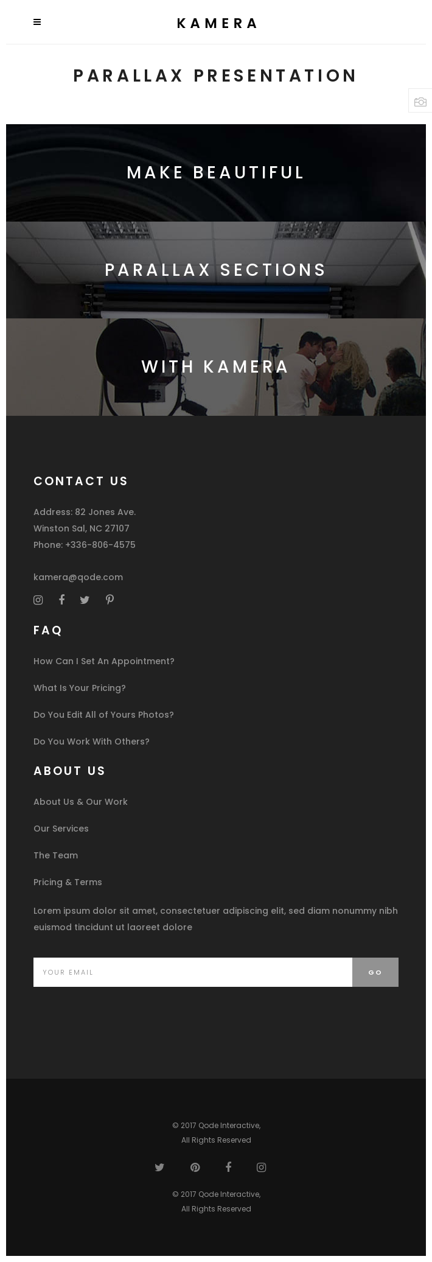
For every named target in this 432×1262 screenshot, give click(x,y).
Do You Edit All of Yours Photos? (103, 715)
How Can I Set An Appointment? (104, 661)
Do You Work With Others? (91, 741)
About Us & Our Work (80, 802)
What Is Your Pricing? (79, 688)
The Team (55, 855)
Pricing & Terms (67, 882)
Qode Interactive (228, 1125)
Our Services (61, 828)
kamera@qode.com (78, 577)
